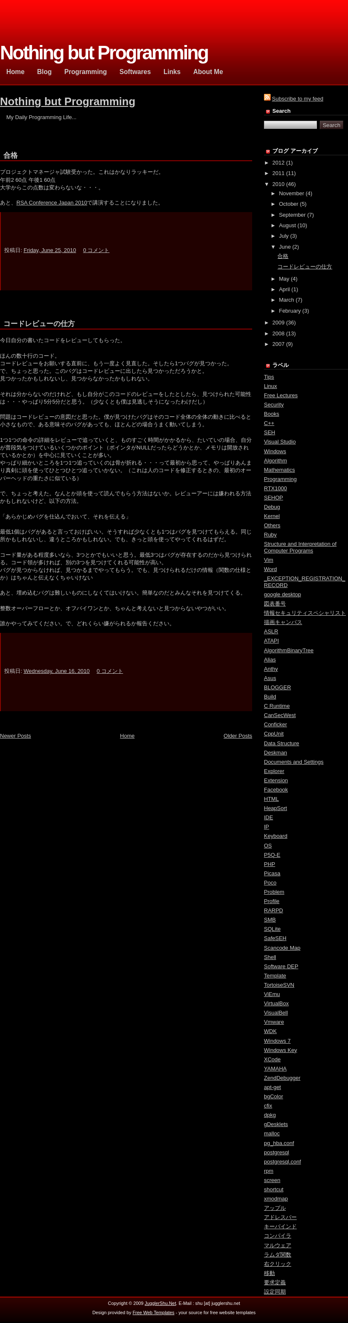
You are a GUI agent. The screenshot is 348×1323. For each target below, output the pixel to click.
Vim (268, 560)
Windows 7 (277, 1041)
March (286, 300)
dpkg (270, 1115)
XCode (272, 1059)
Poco (270, 882)
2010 (278, 184)
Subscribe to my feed (297, 99)
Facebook (276, 789)
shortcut (273, 1189)
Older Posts (238, 736)
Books (271, 414)
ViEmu (272, 994)
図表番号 (275, 603)
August (287, 225)
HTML (271, 799)
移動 (269, 1273)
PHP (269, 864)
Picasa (272, 873)
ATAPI (271, 641)
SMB (270, 920)
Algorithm (275, 460)
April (284, 289)
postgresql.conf (282, 1161)
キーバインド (280, 1226)
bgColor (273, 1096)
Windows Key (280, 1050)
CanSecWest (280, 715)
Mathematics (279, 470)
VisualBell (276, 1013)
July (284, 236)
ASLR (271, 631)
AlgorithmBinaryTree (289, 650)
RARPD (273, 910)
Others (272, 525)
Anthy (271, 669)
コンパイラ (277, 1236)
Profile (271, 901)
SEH (269, 432)
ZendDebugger (282, 1078)
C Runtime (277, 706)
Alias (270, 659)
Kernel (272, 516)
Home (127, 736)
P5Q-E (272, 855)
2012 (278, 162)
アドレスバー (280, 1217)
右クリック (277, 1264)
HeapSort (275, 808)
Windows (275, 451)
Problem (274, 892)
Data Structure (281, 743)
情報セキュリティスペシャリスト (305, 613)
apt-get (272, 1087)
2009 (278, 322)
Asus (270, 678)
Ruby (270, 534)
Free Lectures (281, 395)
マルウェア (277, 1245)
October (288, 204)
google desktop (282, 594)
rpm (268, 1171)
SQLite (272, 929)
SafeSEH (275, 938)
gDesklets (276, 1124)
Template (275, 975)
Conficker (275, 724)
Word (270, 569)
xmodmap (276, 1198)
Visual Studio (280, 441)
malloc (272, 1133)
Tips (269, 377)
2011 (278, 173)
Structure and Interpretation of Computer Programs (300, 547)
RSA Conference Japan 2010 (51, 202)
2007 (278, 344)
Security (274, 404)
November (291, 193)
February (290, 311)
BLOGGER (277, 687)
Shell (270, 957)
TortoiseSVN (279, 985)
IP (266, 827)
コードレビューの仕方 (39, 324)
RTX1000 (275, 488)
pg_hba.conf (279, 1143)
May (284, 279)
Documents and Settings (294, 762)
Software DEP (281, 966)
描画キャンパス (283, 622)
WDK (270, 1031)
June (285, 247)
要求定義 (275, 1282)
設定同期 (275, 1291)
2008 (278, 333)
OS (268, 845)
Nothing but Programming (67, 101)
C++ (269, 423)
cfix (268, 1105)
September (292, 215)
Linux (270, 386)
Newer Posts (15, 736)
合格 (10, 155)
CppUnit (274, 734)
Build (270, 696)
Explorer (274, 771)
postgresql (276, 1152)
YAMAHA (275, 1068)
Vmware (274, 1022)
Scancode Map (282, 948)
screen (272, 1180)
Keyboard (275, 836)
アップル (275, 1208)
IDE (268, 817)
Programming (280, 479)
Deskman (275, 752)
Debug (272, 507)
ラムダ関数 (277, 1254)
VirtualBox (276, 1003)
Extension (276, 780)
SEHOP (273, 497)
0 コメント (96, 250)
